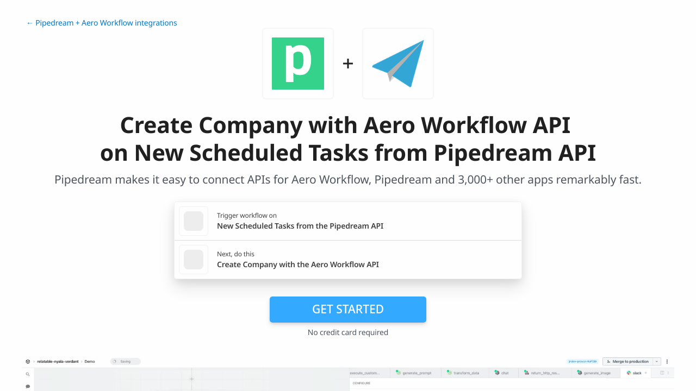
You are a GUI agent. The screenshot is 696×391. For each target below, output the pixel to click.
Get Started (348, 309)
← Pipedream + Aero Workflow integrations (101, 23)
